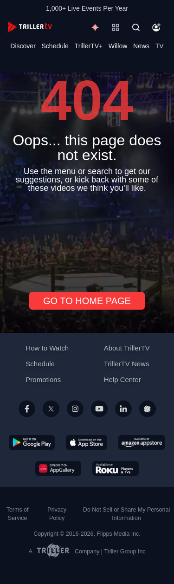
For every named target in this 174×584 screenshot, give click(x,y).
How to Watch (47, 348)
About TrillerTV (127, 348)
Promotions (43, 379)
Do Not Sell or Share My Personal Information (126, 513)
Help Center (122, 379)
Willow (118, 46)
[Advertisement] (87, 238)
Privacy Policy (56, 513)
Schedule (55, 46)
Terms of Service (17, 513)
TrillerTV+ (89, 46)
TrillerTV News (126, 364)
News (141, 46)
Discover (22, 46)
